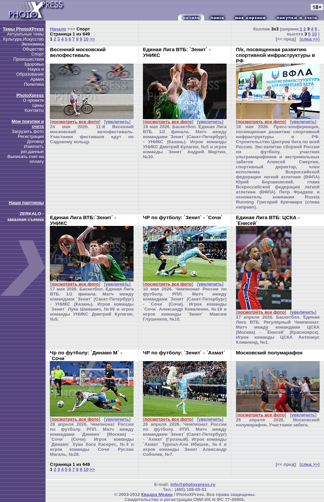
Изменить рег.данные (32, 149)
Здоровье (34, 64)
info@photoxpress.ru (192, 484)
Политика (34, 84)
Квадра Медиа (157, 494)
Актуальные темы (25, 33)
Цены (38, 105)
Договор (35, 141)
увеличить (117, 121)
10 (85, 38)
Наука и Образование (30, 72)
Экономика (32, 44)
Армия (37, 79)
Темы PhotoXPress (23, 28)
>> (92, 38)
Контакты (34, 110)
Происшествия (28, 59)
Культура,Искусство (23, 38)
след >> (309, 38)
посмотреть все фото (75, 121)
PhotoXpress (30, 95)
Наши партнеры (26, 202)
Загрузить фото (28, 131)
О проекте (33, 100)
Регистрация (31, 136)
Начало (58, 28)
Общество (33, 49)
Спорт (37, 54)
